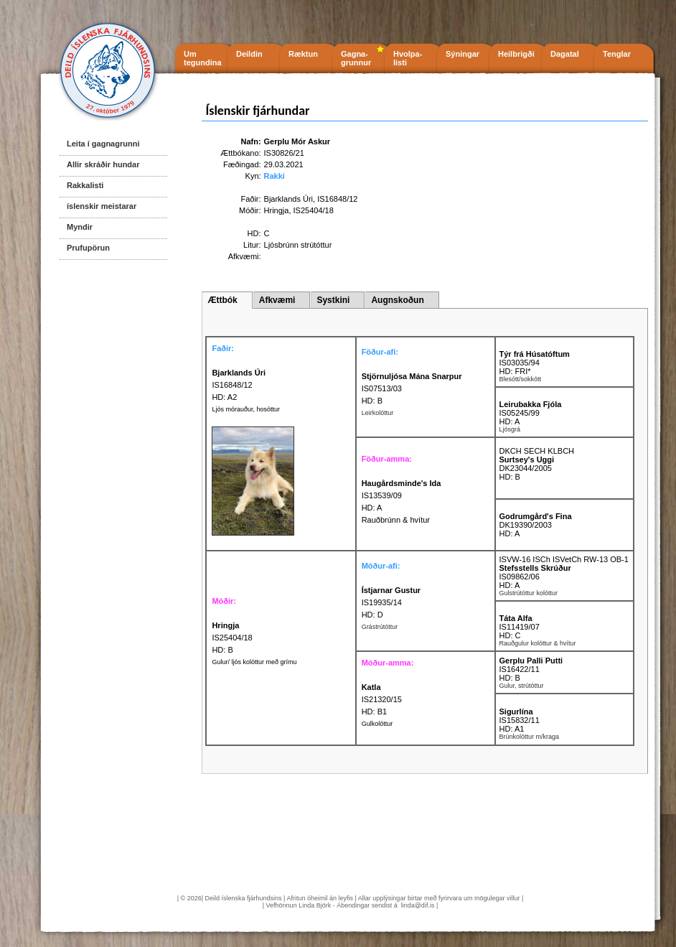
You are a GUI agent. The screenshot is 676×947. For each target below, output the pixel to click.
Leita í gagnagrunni (103, 143)
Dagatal (564, 54)
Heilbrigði (516, 54)
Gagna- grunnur (356, 58)
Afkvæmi (277, 300)
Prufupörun (88, 247)
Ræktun (303, 54)
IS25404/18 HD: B (232, 637)
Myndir (80, 227)
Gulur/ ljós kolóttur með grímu (254, 662)
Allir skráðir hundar (103, 164)
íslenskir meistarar (101, 206)
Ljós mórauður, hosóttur (246, 409)
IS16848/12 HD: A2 (239, 384)
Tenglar (617, 54)
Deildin (249, 54)
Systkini (332, 300)
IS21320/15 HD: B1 (382, 699)
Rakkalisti (85, 185)
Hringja (276, 210)
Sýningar (462, 54)
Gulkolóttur (377, 723)
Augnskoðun (397, 300)
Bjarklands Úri (288, 199)
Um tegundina (203, 58)
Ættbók (222, 300)
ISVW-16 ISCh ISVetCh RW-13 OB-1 (564, 559)
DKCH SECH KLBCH (537, 451)
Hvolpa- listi (407, 58)
